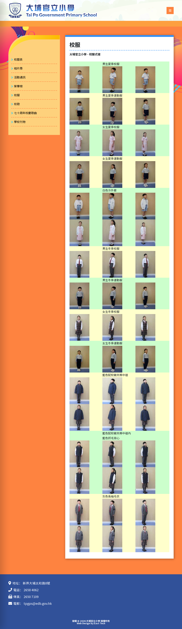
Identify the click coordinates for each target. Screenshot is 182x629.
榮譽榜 (18, 86)
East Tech (99, 623)
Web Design (83, 623)
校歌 (17, 104)
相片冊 (18, 68)
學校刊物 (19, 122)
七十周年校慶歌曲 (25, 113)
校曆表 (18, 59)
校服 (17, 95)
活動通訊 (19, 77)
